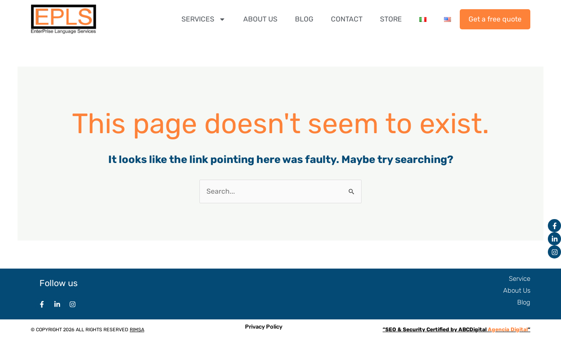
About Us (516, 290)
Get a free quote (495, 19)
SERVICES (203, 19)
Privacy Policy (263, 326)
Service (519, 279)
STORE (391, 19)
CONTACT (346, 19)
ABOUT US (260, 19)
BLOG (304, 19)
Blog (523, 302)
